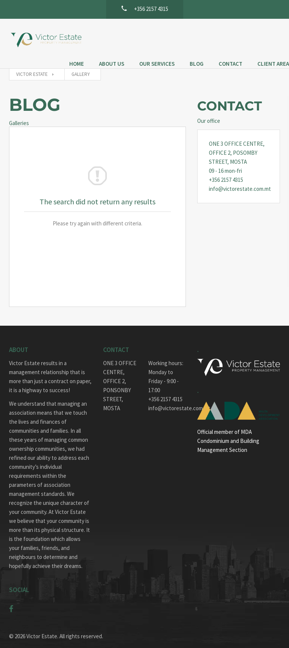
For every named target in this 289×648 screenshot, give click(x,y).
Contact (251, 33)
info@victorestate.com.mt (238, 179)
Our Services (177, 33)
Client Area (106, 42)
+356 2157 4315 (226, 170)
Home (97, 33)
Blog (217, 33)
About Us (132, 33)
